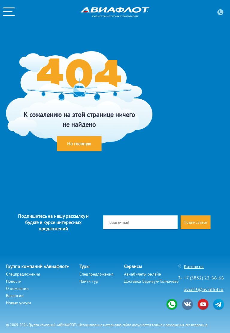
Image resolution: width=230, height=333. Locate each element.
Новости (14, 281)
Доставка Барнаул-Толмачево (151, 281)
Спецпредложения (23, 274)
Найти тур (88, 281)
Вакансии (15, 295)
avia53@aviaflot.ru (203, 289)
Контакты (194, 266)
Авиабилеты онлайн (142, 274)
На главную (79, 144)
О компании (17, 288)
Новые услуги (18, 302)
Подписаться (195, 222)
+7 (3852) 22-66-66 (204, 277)
